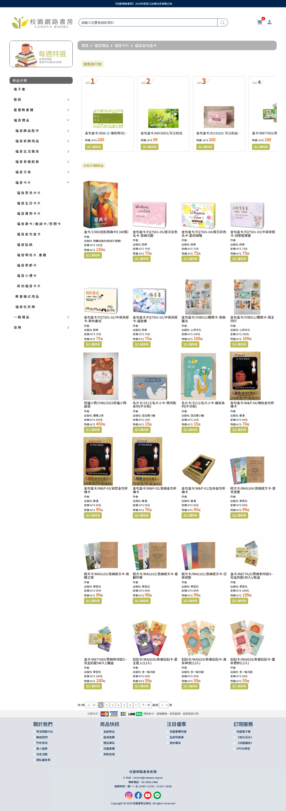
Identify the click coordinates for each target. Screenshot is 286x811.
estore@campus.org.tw (148, 777)
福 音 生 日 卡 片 (28, 203)
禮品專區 (109, 743)
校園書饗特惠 (178, 731)
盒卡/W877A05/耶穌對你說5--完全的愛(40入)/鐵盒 (105, 661)
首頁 (85, 45)
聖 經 (17, 99)
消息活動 (42, 754)
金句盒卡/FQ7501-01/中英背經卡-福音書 (155, 319)
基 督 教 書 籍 (23, 109)
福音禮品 (101, 45)
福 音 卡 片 (23, 182)
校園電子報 (243, 731)
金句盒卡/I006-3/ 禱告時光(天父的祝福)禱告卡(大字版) (124, 133)
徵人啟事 (42, 748)
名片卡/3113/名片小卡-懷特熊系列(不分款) (154, 404)
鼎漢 (242, 415)
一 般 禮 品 (21, 317)
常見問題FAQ (44, 731)
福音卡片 (122, 45)
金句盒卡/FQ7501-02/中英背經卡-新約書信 (106, 319)
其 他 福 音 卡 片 (28, 285)
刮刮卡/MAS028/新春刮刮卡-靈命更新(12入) (252, 661)
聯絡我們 (42, 737)
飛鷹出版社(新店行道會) (107, 241)
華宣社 (243, 501)
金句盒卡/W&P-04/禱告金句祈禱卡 (252, 404)
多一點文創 (148, 672)
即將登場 (109, 754)
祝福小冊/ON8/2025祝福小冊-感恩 (106, 404)
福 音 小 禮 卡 (26, 275)
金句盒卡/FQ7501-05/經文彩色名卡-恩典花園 (155, 233)
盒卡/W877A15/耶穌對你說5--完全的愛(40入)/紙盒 (251, 575)
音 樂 (17, 327)
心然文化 (196, 330)
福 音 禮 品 (21, 120)
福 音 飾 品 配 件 (27, 130)
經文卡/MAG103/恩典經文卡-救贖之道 (106, 575)
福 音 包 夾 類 (25, 306)
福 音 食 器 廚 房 (27, 161)
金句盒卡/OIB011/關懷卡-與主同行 (252, 319)
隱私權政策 (43, 760)
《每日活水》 (244, 737)
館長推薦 (109, 737)
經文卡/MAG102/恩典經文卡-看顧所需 (155, 575)
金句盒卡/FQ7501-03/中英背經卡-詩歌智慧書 (252, 233)
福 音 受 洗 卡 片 (28, 192)
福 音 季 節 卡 (26, 265)
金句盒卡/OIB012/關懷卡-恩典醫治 (203, 319)
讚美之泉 (98, 415)
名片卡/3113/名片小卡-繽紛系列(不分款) (203, 404)
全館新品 (109, 731)
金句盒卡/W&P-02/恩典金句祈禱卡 (154, 490)
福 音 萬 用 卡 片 (28, 213)
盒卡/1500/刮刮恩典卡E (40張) (106, 231)
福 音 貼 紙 (24, 244)
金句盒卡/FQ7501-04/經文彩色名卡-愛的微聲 (204, 233)
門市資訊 (42, 743)
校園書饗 (109, 748)
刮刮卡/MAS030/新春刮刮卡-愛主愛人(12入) (155, 661)
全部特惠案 (177, 737)
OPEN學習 (243, 748)
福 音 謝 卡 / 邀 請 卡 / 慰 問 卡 (39, 223)
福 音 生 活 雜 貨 (27, 151)
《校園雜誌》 (244, 743)
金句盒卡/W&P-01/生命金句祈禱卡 (203, 490)
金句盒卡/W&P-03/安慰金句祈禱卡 (106, 490)
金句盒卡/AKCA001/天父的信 (161, 133)
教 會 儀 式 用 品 (27, 296)
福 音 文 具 (23, 171)
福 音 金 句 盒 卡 (28, 234)
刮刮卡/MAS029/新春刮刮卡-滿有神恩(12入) (204, 661)
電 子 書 (19, 89)
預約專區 (175, 743)
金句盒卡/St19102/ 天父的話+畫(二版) (224, 133)
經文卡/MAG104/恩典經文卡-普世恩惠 (252, 490)
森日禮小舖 (148, 415)
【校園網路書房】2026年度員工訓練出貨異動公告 (143, 3)
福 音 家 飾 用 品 (27, 140)
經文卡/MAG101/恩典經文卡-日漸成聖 (204, 575)
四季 (144, 244)
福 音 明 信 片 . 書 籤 (31, 254)
